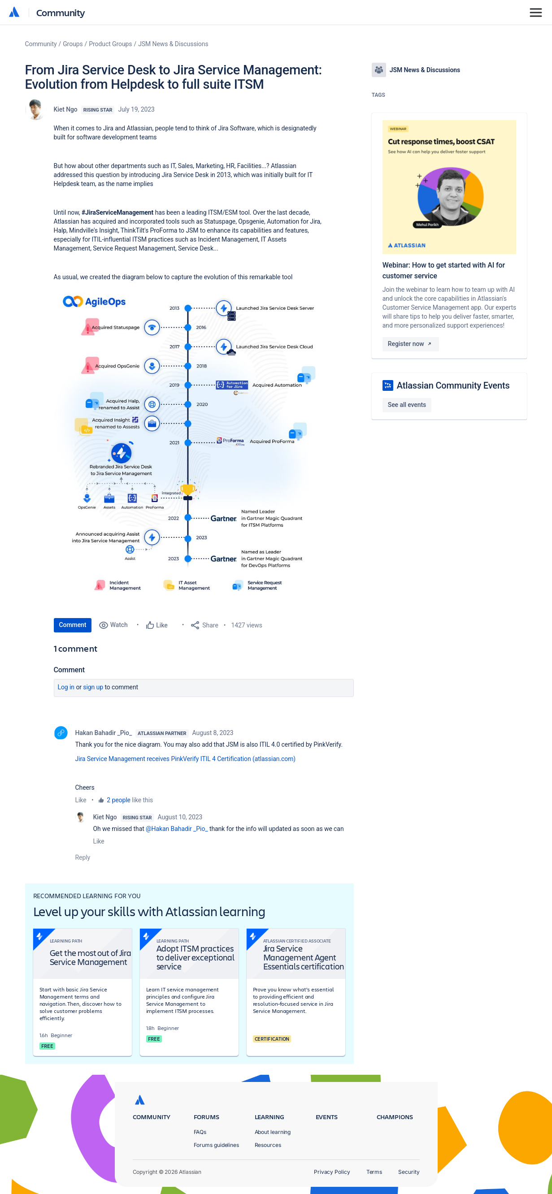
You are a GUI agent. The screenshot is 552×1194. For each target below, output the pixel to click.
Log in (66, 687)
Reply (83, 857)
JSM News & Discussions (173, 44)
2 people (118, 800)
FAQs (200, 1132)
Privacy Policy (332, 1171)
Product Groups (110, 44)
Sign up (93, 687)
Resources (268, 1145)
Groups (73, 44)
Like (81, 800)
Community (60, 12)
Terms (374, 1171)
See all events (407, 404)
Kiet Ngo (66, 109)
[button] (188, 448)
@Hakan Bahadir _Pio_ (177, 828)
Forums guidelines (216, 1145)
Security (408, 1171)
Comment (73, 624)
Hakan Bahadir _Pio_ (103, 732)
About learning (273, 1132)
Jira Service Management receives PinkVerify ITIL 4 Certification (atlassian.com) (185, 758)
